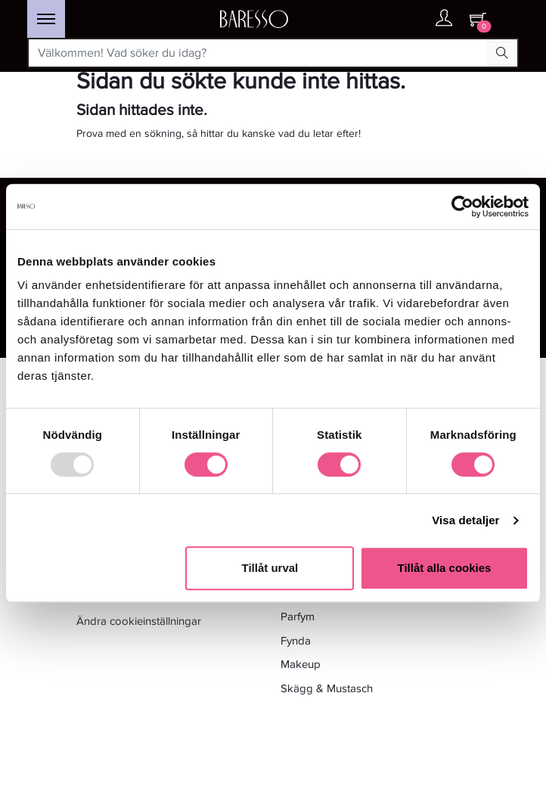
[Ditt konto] (444, 21)
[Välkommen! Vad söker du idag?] (258, 53)
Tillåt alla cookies (444, 567)
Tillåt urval (270, 567)
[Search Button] (502, 53)
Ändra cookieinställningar (138, 621)
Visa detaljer (465, 520)
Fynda (296, 641)
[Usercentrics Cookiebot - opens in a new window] (462, 206)
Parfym (298, 616)
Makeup (301, 664)
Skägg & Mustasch (327, 688)
